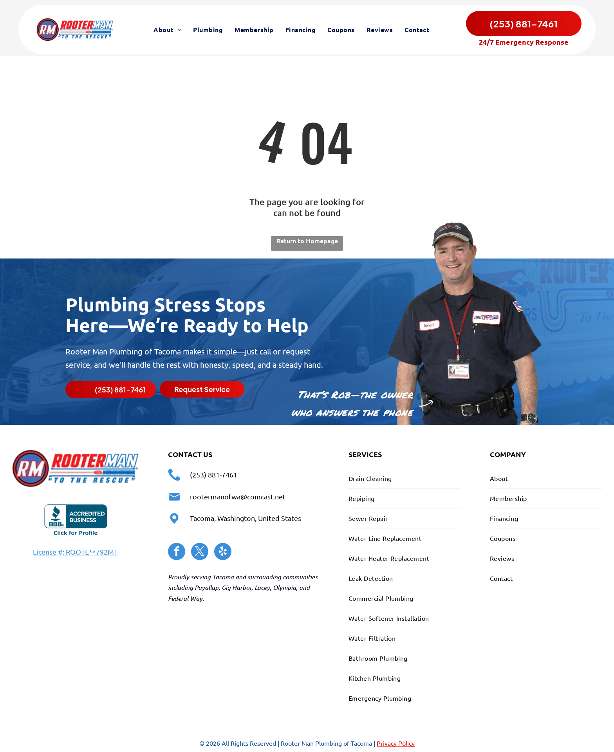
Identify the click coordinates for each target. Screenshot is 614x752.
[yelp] (222, 551)
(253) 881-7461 (213, 473)
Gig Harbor (236, 586)
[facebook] (176, 551)
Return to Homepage (307, 239)
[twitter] (199, 551)
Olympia (284, 586)
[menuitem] (167, 30)
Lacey (262, 586)
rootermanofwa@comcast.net (237, 495)
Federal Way (185, 597)
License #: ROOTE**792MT (75, 550)
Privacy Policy (396, 742)
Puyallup (207, 586)
